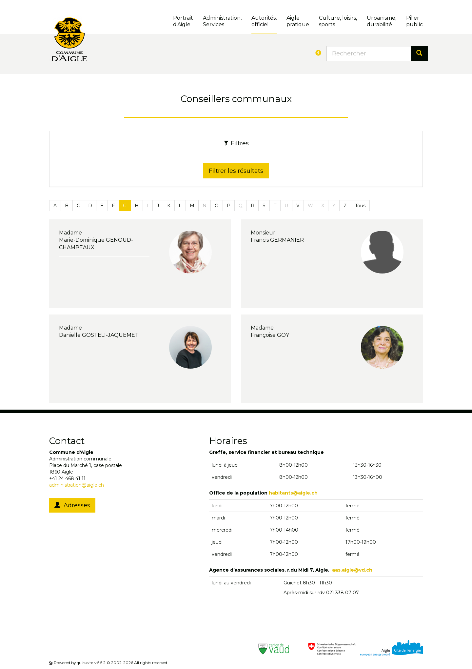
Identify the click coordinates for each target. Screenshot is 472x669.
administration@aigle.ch (76, 485)
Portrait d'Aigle (183, 21)
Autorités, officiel (264, 21)
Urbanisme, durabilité (381, 21)
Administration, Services (222, 21)
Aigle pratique (297, 21)
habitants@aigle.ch (293, 493)
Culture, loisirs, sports (338, 21)
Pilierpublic (414, 21)
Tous (360, 206)
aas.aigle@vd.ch (352, 570)
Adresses (72, 505)
